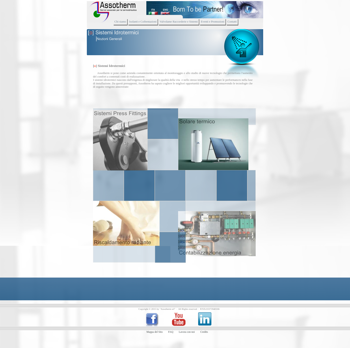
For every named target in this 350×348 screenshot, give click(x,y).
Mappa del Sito (155, 331)
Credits (204, 331)
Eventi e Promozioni (212, 21)
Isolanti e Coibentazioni (142, 21)
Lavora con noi (187, 331)
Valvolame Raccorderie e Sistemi (179, 21)
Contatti (232, 21)
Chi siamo (120, 21)
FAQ (170, 331)
